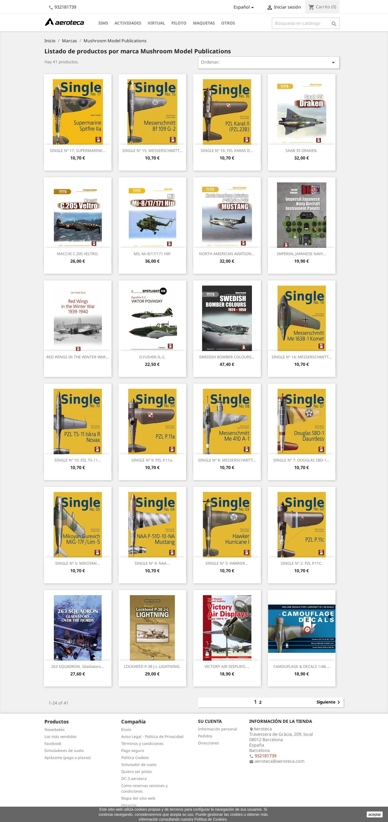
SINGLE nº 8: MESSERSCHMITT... (227, 460)
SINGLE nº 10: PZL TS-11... (77, 460)
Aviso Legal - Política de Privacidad (152, 736)
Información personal (217, 728)
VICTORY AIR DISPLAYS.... (227, 666)
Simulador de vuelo (138, 764)
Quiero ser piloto (136, 771)
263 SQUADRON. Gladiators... (77, 666)
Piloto (178, 23)
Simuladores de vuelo (64, 750)
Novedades (54, 729)
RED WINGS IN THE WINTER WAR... (77, 356)
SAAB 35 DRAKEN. (302, 150)
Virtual (156, 23)
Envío (126, 729)
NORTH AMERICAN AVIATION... (227, 253)
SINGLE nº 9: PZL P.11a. (152, 460)
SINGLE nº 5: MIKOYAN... (77, 563)
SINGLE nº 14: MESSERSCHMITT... (302, 356)
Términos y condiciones (142, 743)
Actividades (128, 23)
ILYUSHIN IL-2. (152, 356)
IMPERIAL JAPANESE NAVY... (301, 253)
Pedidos (205, 735)
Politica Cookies (135, 757)
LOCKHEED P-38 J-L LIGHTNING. (152, 666)
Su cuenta (210, 721)
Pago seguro (132, 750)
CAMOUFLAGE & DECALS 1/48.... (301, 666)
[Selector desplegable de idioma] (245, 7)
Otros (228, 23)
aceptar (374, 814)
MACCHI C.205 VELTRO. (77, 253)
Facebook (52, 743)
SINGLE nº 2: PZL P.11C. (302, 563)
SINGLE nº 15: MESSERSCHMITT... (152, 150)
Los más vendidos (60, 736)
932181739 (65, 7)
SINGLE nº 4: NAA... (152, 563)
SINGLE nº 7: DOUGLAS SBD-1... (301, 460)
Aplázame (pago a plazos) (67, 757)
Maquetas (204, 23)
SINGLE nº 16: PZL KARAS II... (227, 150)
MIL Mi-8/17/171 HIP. (152, 253)
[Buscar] (306, 23)
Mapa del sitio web (138, 798)
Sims (103, 23)
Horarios (129, 805)
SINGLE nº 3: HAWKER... (227, 563)
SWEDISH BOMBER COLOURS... (227, 356)
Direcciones (208, 742)
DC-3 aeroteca (134, 778)
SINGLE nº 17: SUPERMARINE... (78, 150)
